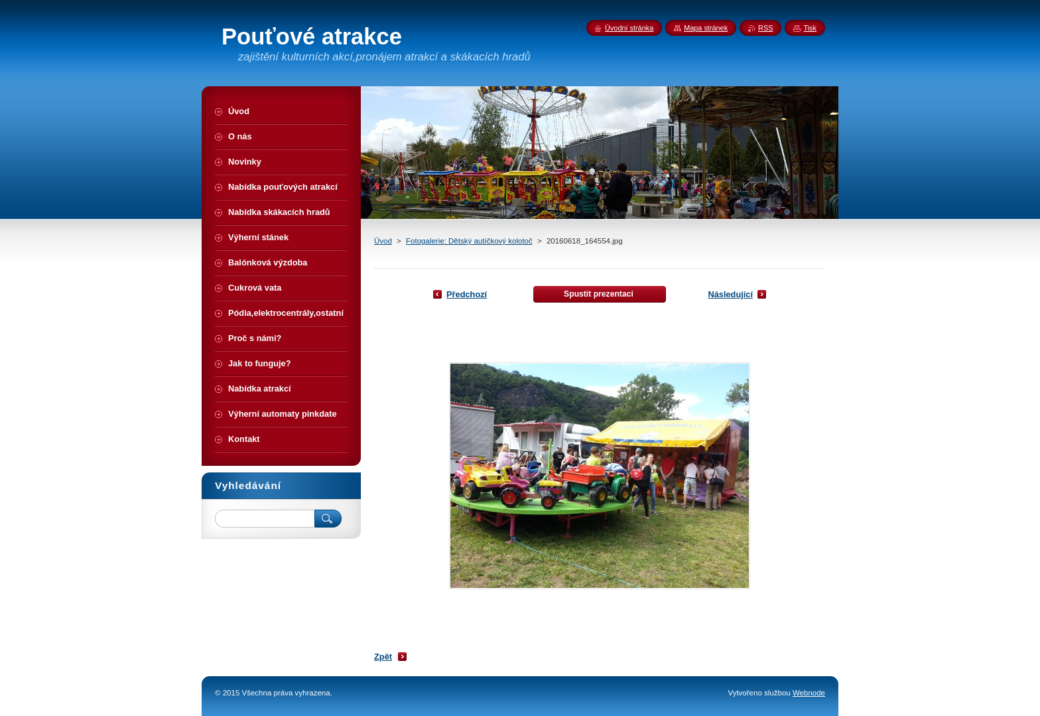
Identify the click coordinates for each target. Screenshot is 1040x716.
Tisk (809, 28)
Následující (730, 294)
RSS (765, 28)
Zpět (383, 657)
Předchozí (466, 294)
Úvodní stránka (629, 28)
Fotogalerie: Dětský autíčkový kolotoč (469, 241)
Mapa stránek (706, 28)
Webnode (809, 693)
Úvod (383, 241)
